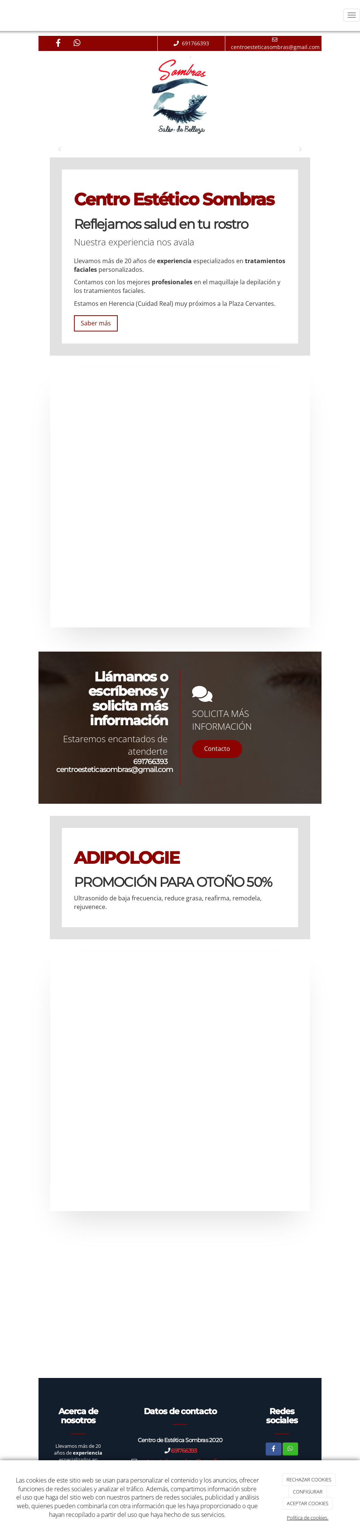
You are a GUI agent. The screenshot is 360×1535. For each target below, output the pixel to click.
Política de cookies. (307, 1517)
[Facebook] (58, 43)
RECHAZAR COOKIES (308, 1479)
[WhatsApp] (77, 43)
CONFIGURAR (308, 1491)
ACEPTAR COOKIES (307, 1503)
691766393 (150, 761)
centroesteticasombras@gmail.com (114, 769)
